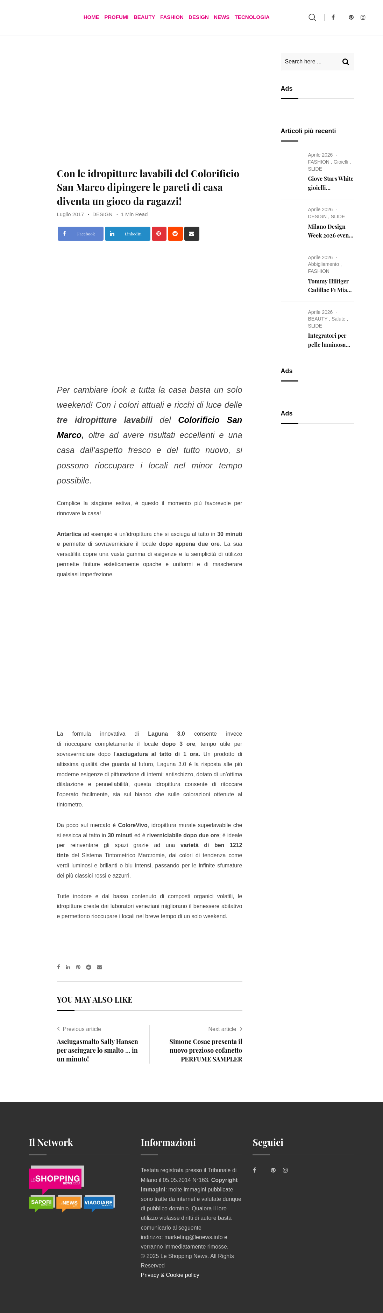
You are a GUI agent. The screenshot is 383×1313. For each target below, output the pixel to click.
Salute (339, 319)
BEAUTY (144, 17)
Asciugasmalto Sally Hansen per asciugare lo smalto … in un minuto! (97, 1050)
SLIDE (315, 169)
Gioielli (341, 162)
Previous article (82, 1029)
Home (92, 17)
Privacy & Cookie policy (170, 1275)
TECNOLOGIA (251, 17)
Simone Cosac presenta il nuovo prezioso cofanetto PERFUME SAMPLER (206, 1050)
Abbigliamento (323, 264)
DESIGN (199, 17)
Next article (222, 1029)
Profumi (117, 17)
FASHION (172, 17)
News (221, 17)
